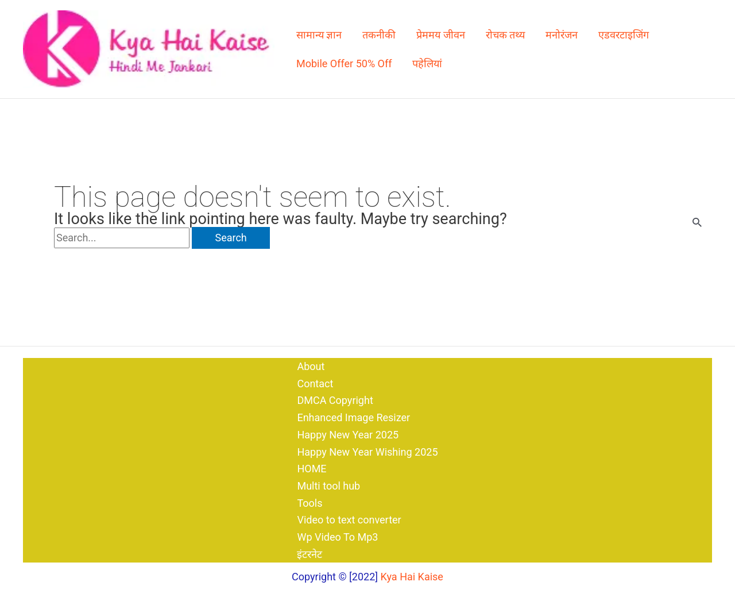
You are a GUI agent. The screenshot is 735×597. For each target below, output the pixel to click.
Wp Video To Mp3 (337, 537)
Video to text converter (349, 520)
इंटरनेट (309, 554)
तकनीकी (379, 35)
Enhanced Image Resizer (353, 417)
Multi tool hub (328, 486)
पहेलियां (427, 63)
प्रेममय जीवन (440, 35)
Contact (315, 384)
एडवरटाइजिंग (623, 35)
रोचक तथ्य (505, 35)
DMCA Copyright (335, 400)
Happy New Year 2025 (348, 435)
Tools (309, 503)
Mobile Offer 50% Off (344, 63)
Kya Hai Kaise (412, 577)
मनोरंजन (562, 35)
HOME (311, 469)
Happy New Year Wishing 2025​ (367, 452)
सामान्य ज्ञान (319, 35)
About (310, 366)
